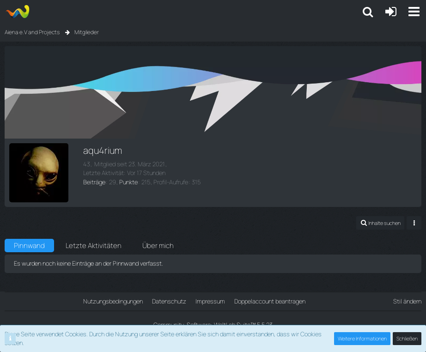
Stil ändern (407, 301)
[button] (414, 11)
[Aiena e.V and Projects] (17, 11)
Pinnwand (29, 245)
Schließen (407, 338)
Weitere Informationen (362, 338)
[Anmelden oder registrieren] (391, 11)
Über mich (158, 245)
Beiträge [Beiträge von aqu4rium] (94, 182)
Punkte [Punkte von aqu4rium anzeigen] (128, 182)
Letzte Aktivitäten (94, 245)
